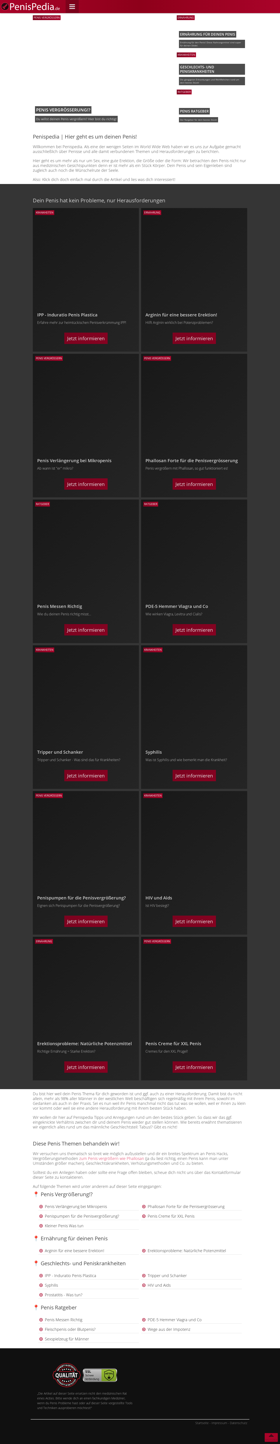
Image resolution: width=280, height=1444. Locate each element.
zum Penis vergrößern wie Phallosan (111, 1158)
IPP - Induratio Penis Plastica (70, 1275)
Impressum (219, 1423)
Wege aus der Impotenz (169, 1329)
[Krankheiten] (86, 212)
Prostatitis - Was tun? (63, 1294)
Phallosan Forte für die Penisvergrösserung (186, 1206)
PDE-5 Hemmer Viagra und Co (175, 1319)
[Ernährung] (194, 212)
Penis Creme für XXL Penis (171, 1216)
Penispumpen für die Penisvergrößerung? (82, 1216)
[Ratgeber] (86, 504)
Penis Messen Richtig (63, 1319)
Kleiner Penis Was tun (64, 1225)
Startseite (202, 1423)
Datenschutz (238, 1423)
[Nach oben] (271, 1437)
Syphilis (51, 1285)
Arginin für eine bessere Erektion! (74, 1250)
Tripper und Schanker (167, 1275)
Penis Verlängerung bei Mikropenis (76, 1206)
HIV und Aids (159, 1285)
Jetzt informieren (86, 338)
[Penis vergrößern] (86, 358)
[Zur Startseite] (30, 6)
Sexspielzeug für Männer (67, 1339)
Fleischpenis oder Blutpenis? (70, 1329)
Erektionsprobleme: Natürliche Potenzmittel (187, 1250)
